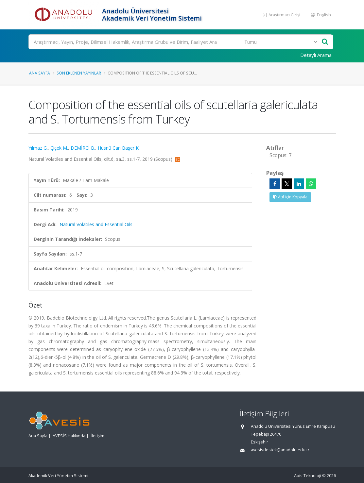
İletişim (97, 436)
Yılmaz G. (38, 148)
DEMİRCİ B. (83, 148)
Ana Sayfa (39, 72)
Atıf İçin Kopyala (290, 197)
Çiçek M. (59, 148)
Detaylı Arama (316, 55)
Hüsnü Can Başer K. (119, 148)
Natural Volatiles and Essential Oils (96, 224)
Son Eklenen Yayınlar (79, 72)
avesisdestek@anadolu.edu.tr (280, 450)
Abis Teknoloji (307, 475)
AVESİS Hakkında (69, 436)
